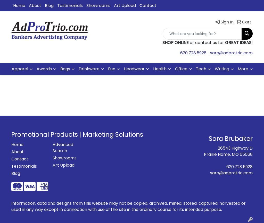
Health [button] (160, 69)
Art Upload (125, 5)
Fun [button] (111, 69)
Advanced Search (63, 148)
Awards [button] (44, 69)
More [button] (243, 69)
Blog (49, 5)
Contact (147, 5)
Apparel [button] (20, 69)
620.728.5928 (193, 53)
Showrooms (98, 5)
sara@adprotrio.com (231, 53)
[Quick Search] (202, 34)
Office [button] (181, 69)
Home (19, 5)
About (35, 5)
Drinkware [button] (89, 69)
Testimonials (70, 5)
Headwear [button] (134, 69)
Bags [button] (65, 69)
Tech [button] (201, 69)
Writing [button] (222, 69)
